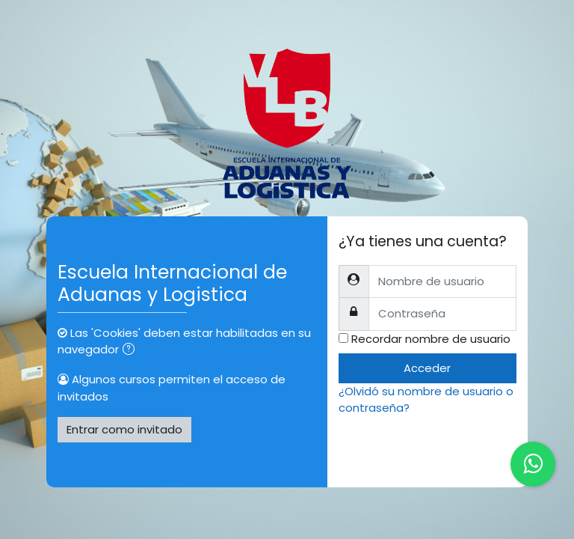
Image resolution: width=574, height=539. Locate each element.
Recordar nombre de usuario (430, 339)
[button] (131, 350)
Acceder (427, 368)
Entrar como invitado (124, 429)
